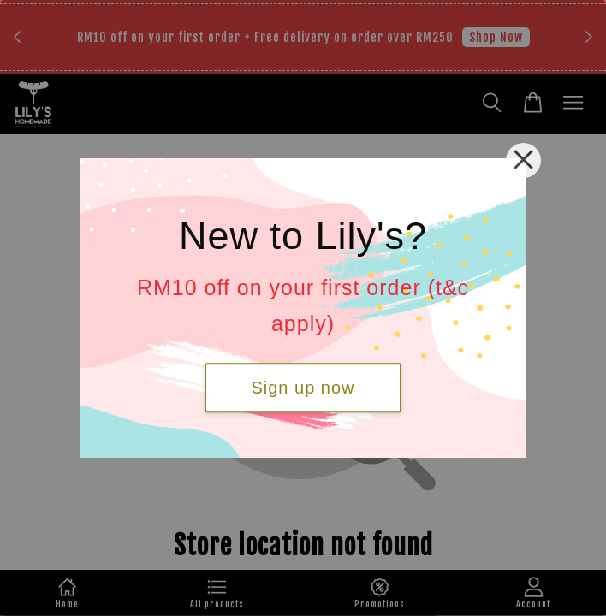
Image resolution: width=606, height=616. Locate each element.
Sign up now (302, 387)
